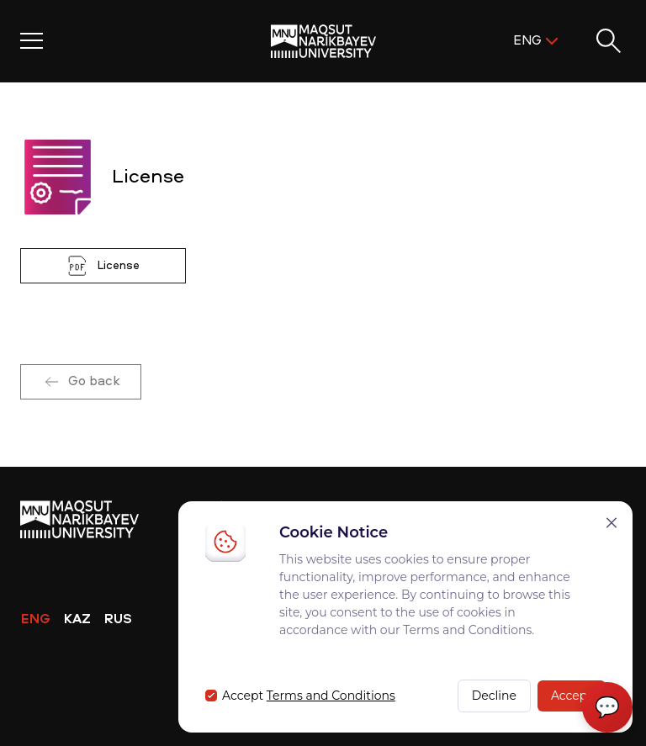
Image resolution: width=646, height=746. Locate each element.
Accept (571, 695)
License (103, 266)
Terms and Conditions (331, 695)
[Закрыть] (611, 522)
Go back (80, 382)
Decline (494, 695)
